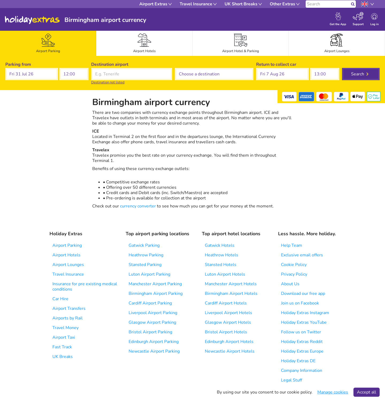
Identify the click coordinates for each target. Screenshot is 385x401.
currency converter (138, 206)
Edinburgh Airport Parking (154, 341)
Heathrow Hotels (221, 255)
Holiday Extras (32, 20)
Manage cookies (332, 392)
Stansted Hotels (220, 264)
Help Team (291, 245)
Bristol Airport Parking (150, 332)
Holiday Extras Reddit (302, 341)
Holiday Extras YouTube (304, 322)
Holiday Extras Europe (302, 351)
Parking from (18, 64)
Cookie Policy (294, 264)
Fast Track (62, 347)
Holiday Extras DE (298, 361)
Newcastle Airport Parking (154, 351)
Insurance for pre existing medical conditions (84, 286)
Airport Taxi (63, 337)
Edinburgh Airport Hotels (229, 341)
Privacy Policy (294, 274)
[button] (31, 74)
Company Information (301, 370)
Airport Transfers (69, 308)
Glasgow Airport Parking (152, 322)
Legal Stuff (291, 380)
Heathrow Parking (146, 255)
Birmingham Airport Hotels (231, 293)
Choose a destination (195, 64)
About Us (290, 284)
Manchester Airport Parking (155, 284)
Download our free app (303, 293)
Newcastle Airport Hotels (230, 351)
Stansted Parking (145, 264)
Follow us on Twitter (301, 332)
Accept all (366, 392)
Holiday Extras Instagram (305, 312)
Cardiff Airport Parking (150, 303)
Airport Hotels (66, 255)
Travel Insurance (68, 274)
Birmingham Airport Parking (156, 293)
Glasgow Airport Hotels (228, 322)
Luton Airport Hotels (225, 274)
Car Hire (60, 299)
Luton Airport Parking (149, 274)
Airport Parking (67, 245)
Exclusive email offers (302, 255)
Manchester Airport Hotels (231, 284)
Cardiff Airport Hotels (226, 303)
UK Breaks (62, 356)
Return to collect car (276, 64)
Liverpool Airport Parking (153, 312)
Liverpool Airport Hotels (228, 312)
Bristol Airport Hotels (226, 332)
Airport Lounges (68, 264)
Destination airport (109, 64)
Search (357, 74)
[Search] (327, 4)
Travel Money (65, 327)
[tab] (48, 43)
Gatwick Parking (144, 245)
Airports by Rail (67, 318)
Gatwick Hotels (219, 245)
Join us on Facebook (300, 303)
